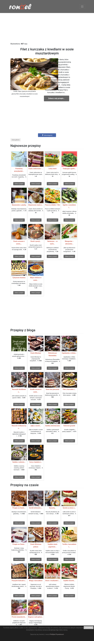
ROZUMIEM (88, 627)
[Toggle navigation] (82, 6)
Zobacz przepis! (19, 183)
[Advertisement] (47, 28)
